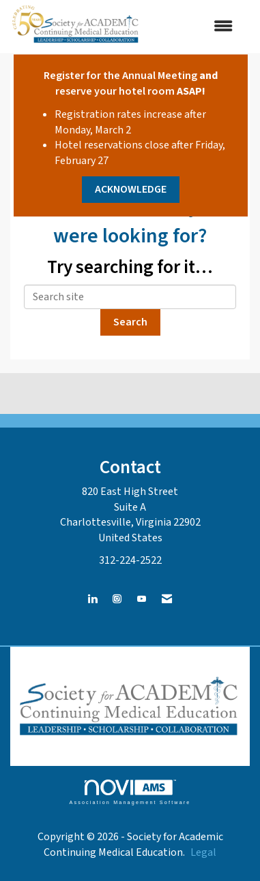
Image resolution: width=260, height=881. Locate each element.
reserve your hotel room (115, 91)
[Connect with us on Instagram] (117, 599)
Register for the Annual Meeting (120, 75)
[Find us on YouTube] (141, 599)
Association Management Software (129, 792)
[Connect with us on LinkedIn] (92, 599)
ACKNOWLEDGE (131, 189)
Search (130, 322)
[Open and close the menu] (195, 27)
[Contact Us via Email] (167, 599)
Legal (203, 852)
